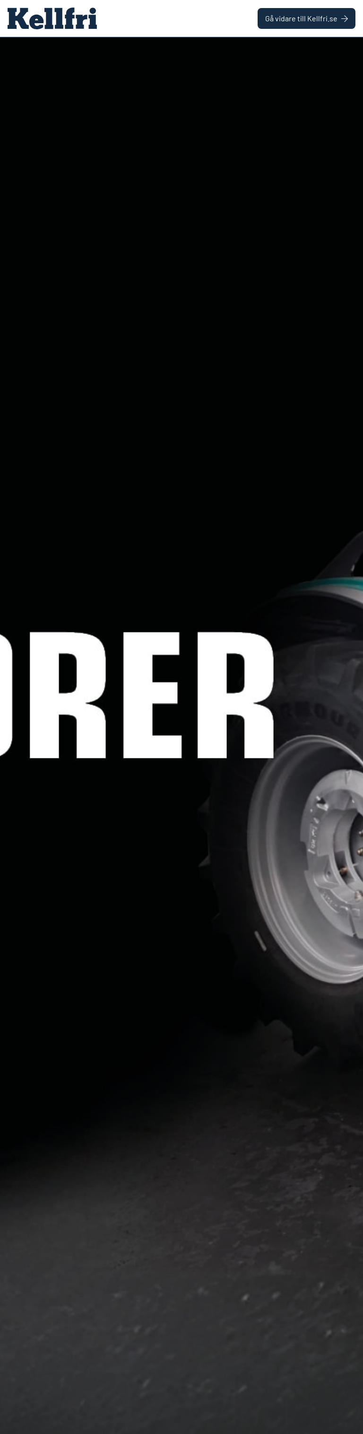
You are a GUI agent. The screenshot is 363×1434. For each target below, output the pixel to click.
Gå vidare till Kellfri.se (306, 18)
